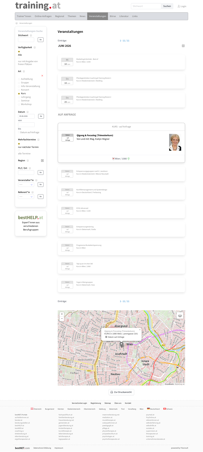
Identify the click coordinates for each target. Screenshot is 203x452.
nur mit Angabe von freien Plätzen (28, 63)
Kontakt (128, 403)
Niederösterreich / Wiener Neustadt (95, 174)
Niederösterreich (74, 409)
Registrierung (96, 403)
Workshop (26, 104)
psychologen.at (108, 436)
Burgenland (49, 409)
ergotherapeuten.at (22, 439)
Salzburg (102, 409)
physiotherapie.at (109, 431)
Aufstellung (27, 79)
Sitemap (108, 403)
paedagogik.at (107, 425)
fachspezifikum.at (65, 414)
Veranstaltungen (26, 23)
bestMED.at (19, 428)
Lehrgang (26, 97)
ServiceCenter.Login (79, 403)
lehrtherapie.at (64, 436)
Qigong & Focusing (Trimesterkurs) (95, 135)
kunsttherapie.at (65, 431)
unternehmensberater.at (155, 439)
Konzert (25, 89)
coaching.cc (19, 431)
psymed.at (150, 414)
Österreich (36, 409)
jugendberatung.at (66, 425)
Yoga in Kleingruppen (84, 282)
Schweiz (167, 409)
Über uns (117, 403)
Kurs (23, 93)
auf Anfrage (125, 126)
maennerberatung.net (110, 414)
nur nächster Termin (28, 147)
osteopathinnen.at (109, 423)
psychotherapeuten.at (111, 439)
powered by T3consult (179, 448)
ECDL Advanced (82, 208)
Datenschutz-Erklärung (42, 448)
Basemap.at (179, 384)
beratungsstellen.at (22, 423)
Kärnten (61, 409)
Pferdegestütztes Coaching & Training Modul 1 (93, 78)
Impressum (59, 448)
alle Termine (24, 153)
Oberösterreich (89, 409)
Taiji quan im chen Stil (84, 263)
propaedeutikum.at (109, 433)
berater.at (18, 420)
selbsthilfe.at (151, 425)
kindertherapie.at (65, 428)
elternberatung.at (21, 436)
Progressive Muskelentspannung (88, 245)
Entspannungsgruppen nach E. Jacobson (92, 171)
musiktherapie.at (108, 420)
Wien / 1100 (86, 211)
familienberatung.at (66, 417)
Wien (84, 248)
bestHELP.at (19, 425)
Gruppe (25, 82)
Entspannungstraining (85, 226)
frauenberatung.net (66, 420)
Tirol (123, 409)
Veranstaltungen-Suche (30, 31)
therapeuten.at (152, 433)
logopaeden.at (64, 439)
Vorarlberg (132, 409)
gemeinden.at (64, 423)
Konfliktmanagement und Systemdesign (91, 189)
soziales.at (150, 428)
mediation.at (107, 417)
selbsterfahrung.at (153, 423)
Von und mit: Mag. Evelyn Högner (93, 139)
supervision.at (151, 431)
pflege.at (105, 428)
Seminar (25, 100)
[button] (121, 345)
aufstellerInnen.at (22, 417)
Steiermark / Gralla (89, 229)
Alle (20, 55)
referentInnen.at (152, 420)
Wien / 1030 (86, 62)
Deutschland (153, 409)
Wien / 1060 (86, 266)
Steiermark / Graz (88, 285)
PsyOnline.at (151, 417)
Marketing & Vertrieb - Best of (87, 59)
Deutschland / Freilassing (91, 192)
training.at (150, 436)
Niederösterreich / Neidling (92, 81)
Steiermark (113, 409)
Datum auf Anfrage (28, 132)
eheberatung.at (21, 433)
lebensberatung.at (66, 433)
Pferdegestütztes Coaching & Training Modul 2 (93, 97)
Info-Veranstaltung (30, 86)
